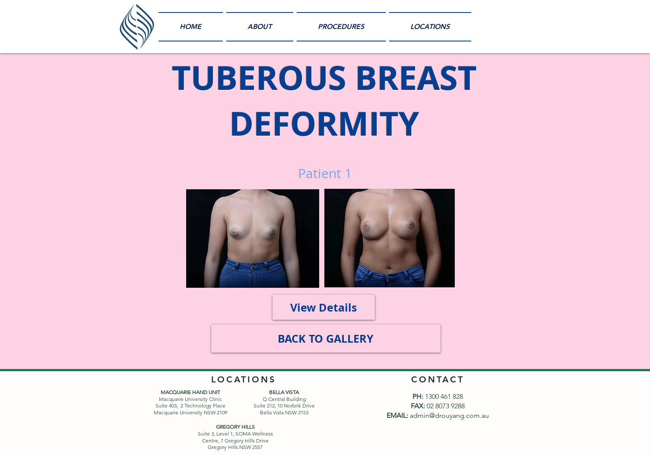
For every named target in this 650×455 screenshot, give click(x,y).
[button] (341, 26)
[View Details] (324, 307)
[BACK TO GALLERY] (326, 339)
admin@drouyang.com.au (449, 415)
